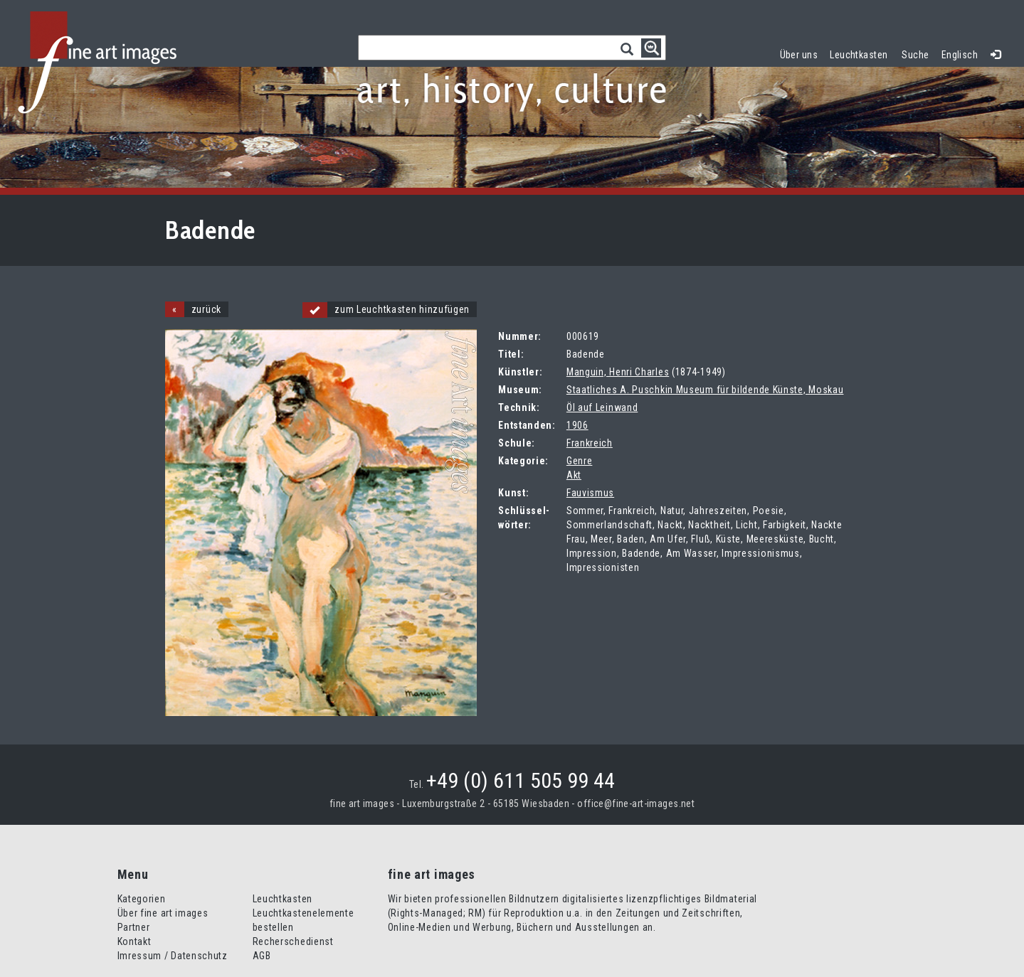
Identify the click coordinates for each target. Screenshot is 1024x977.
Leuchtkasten (862, 53)
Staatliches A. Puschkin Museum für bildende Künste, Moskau (705, 389)
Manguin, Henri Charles (617, 372)
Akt (573, 475)
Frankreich (589, 443)
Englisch (959, 54)
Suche (915, 54)
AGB (262, 955)
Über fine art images (163, 913)
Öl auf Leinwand (602, 407)
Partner (133, 927)
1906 (577, 425)
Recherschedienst (293, 941)
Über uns (799, 54)
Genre (579, 460)
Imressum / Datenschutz (172, 955)
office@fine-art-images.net (636, 803)
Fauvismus (590, 492)
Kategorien (141, 898)
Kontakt (134, 941)
